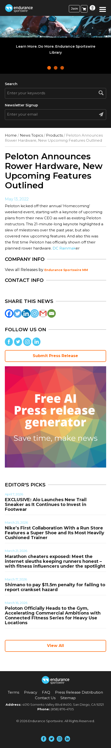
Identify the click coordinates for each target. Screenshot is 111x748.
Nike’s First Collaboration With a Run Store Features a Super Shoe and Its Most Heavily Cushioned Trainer (54, 532)
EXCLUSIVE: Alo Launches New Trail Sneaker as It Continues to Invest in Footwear (46, 504)
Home (11, 135)
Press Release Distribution (79, 692)
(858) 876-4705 (62, 709)
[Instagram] (34, 313)
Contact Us (45, 698)
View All (55, 645)
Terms (13, 692)
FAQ (46, 692)
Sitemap (68, 698)
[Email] (51, 313)
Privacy (30, 692)
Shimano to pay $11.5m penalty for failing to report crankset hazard (55, 587)
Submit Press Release (55, 355)
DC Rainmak (64, 248)
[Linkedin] (26, 313)
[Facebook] (9, 313)
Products (54, 135)
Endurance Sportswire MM (66, 270)
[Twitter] (17, 313)
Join (74, 8)
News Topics (31, 135)
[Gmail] (43, 313)
